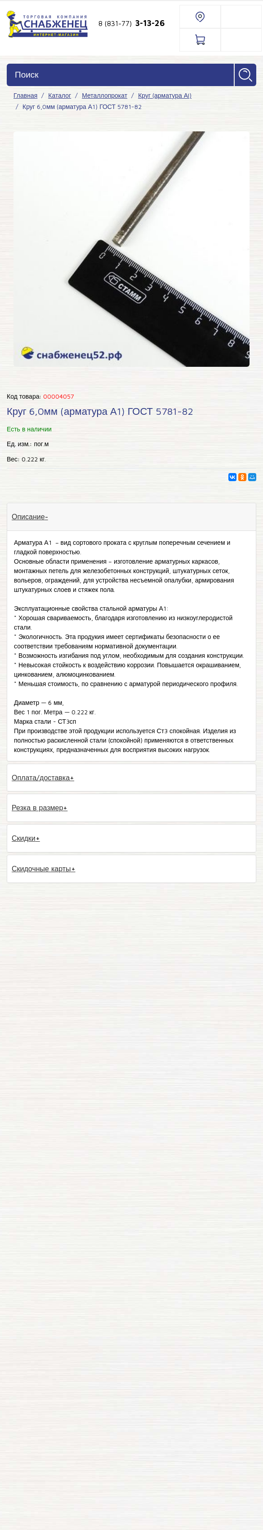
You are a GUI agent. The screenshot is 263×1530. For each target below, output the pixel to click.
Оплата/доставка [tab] (41, 778)
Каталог (59, 95)
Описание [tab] (28, 517)
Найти (245, 75)
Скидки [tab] (24, 838)
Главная (25, 95)
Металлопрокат (104, 95)
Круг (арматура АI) (165, 95)
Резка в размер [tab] (37, 808)
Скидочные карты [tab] (41, 869)
